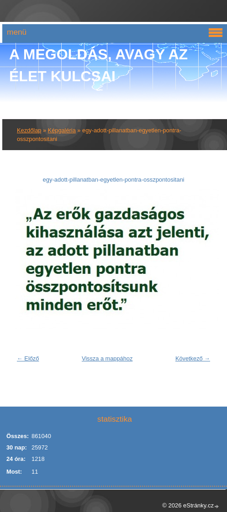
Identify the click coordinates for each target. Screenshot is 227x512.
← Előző (28, 358)
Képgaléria (62, 130)
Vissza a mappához (107, 358)
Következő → (192, 358)
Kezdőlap (29, 130)
